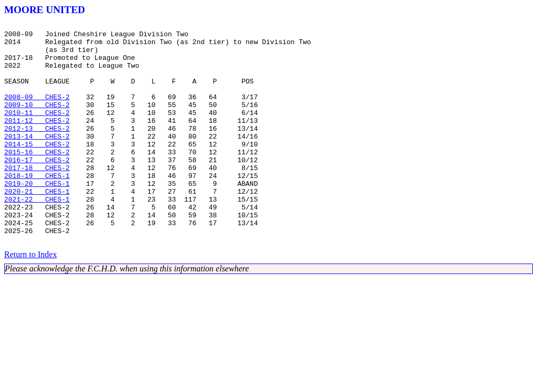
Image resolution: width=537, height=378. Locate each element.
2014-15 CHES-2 (37, 169)
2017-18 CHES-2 (37, 197)
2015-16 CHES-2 (37, 178)
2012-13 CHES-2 (37, 150)
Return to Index (30, 298)
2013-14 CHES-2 (37, 159)
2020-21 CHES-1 (37, 225)
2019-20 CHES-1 (37, 216)
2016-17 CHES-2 (37, 188)
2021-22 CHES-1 (37, 235)
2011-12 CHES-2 (37, 140)
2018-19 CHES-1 (37, 207)
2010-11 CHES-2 (37, 131)
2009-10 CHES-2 (37, 122)
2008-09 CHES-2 (37, 112)
